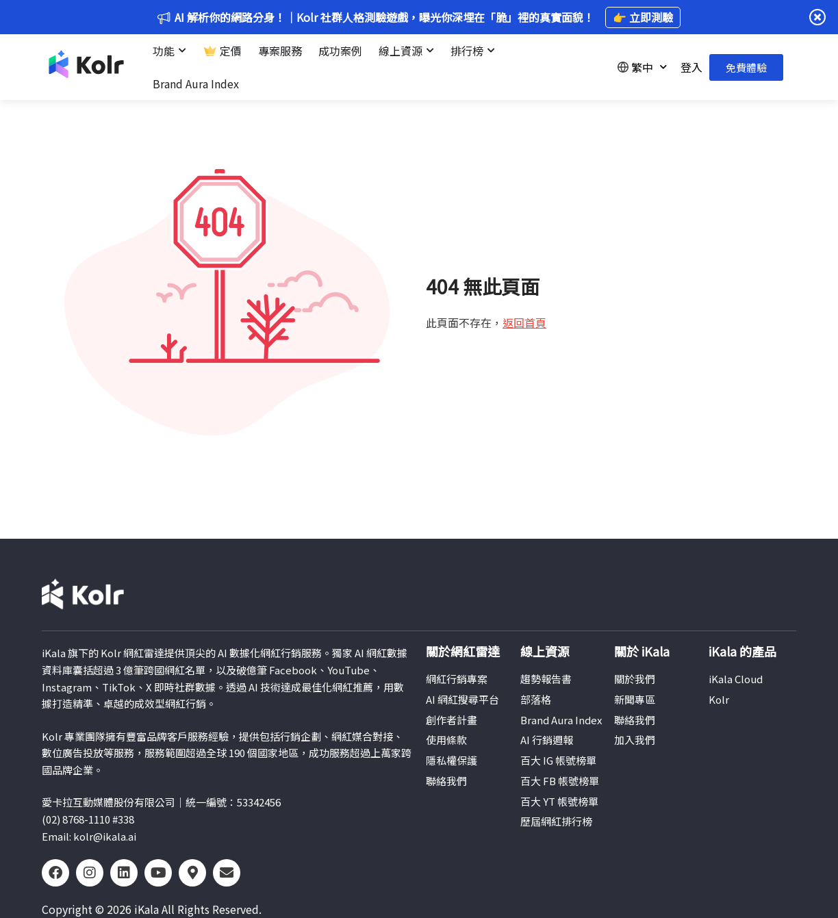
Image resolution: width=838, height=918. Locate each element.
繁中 (642, 66)
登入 (691, 67)
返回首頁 (524, 322)
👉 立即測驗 (643, 17)
